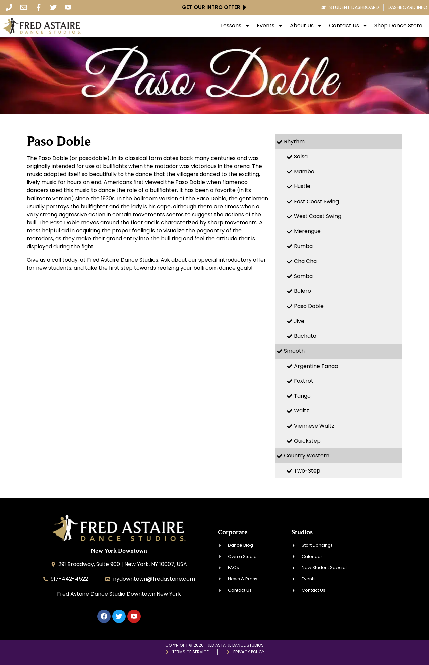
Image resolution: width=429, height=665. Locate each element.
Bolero (302, 291)
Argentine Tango (316, 366)
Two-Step (307, 471)
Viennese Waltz (314, 426)
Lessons (235, 25)
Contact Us (348, 25)
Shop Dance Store (398, 25)
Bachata (305, 336)
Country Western (306, 455)
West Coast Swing (317, 216)
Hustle (302, 186)
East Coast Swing (316, 201)
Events (270, 25)
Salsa (301, 156)
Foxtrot (303, 381)
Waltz (301, 410)
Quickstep (307, 441)
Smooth (294, 351)
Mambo (304, 171)
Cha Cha (305, 261)
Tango (302, 396)
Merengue (307, 231)
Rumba (303, 246)
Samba (303, 276)
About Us (306, 25)
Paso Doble (309, 306)
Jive (299, 321)
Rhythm (294, 141)
